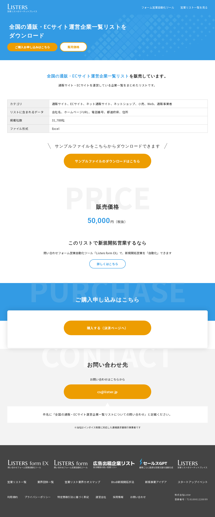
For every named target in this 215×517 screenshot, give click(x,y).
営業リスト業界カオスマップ (82, 482)
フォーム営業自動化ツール (157, 7)
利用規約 (12, 497)
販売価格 (73, 47)
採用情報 (118, 497)
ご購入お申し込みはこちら (32, 47)
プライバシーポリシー (38, 497)
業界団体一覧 (45, 482)
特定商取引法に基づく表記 (73, 497)
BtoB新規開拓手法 (122, 482)
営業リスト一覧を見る (194, 7)
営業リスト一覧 (16, 482)
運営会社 (101, 497)
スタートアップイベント (193, 482)
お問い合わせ (138, 497)
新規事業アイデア (156, 482)
